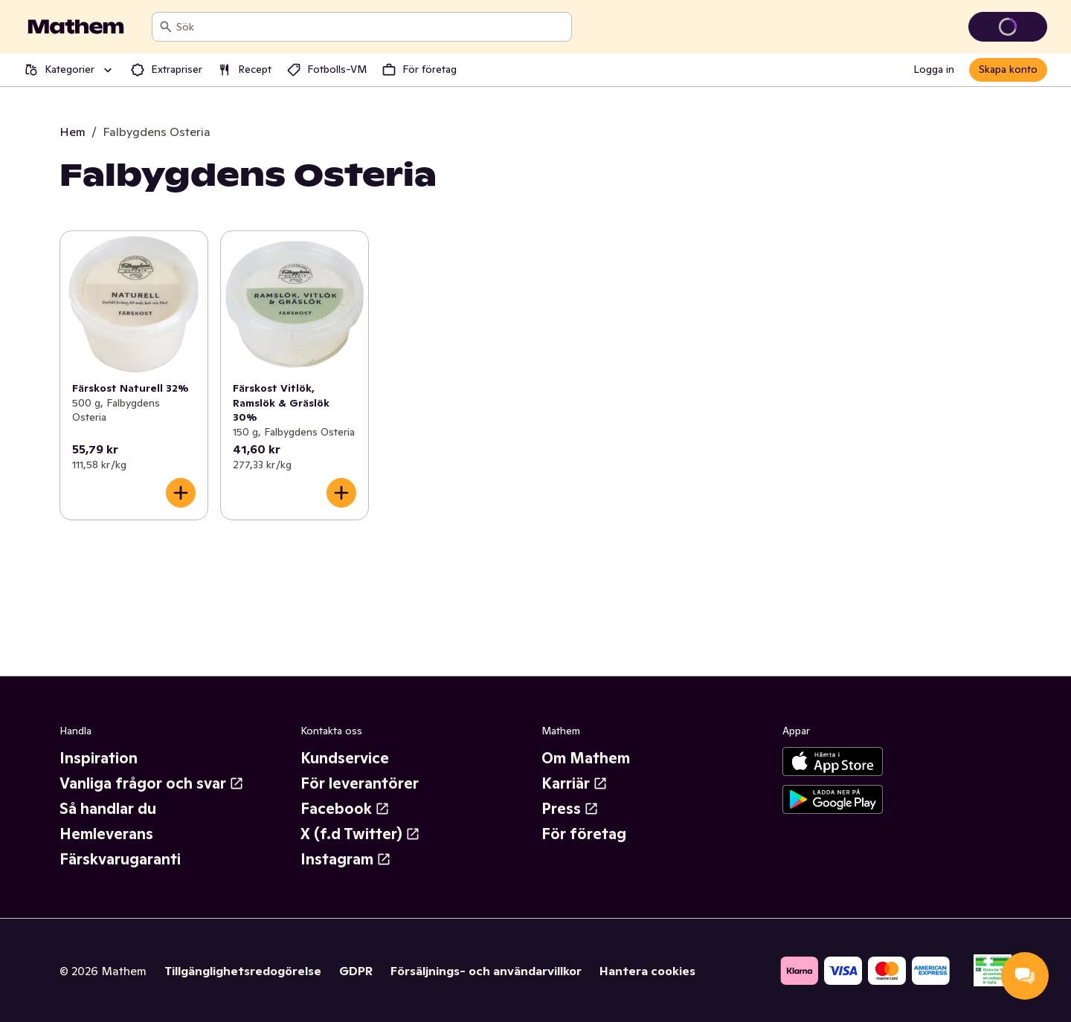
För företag (583, 834)
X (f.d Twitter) (360, 834)
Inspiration (99, 758)
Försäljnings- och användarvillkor (486, 970)
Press (570, 808)
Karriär (574, 783)
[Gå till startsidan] (76, 27)
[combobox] (370, 27)
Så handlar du (108, 808)
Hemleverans (106, 834)
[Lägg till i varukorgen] (181, 493)
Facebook (345, 808)
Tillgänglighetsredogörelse (242, 970)
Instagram (345, 859)
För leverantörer (359, 783)
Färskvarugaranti (120, 859)
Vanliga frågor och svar (152, 783)
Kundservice (344, 758)
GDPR (356, 970)
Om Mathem (585, 758)
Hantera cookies (647, 970)
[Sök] (165, 26)
